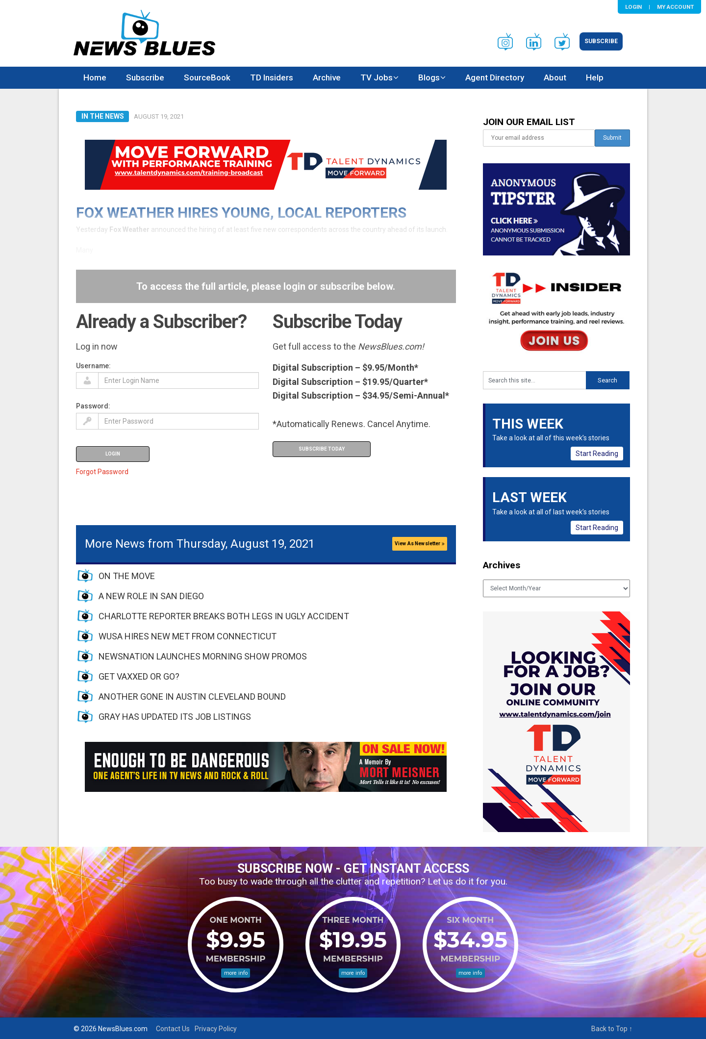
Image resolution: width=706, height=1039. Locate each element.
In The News (102, 116)
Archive (327, 77)
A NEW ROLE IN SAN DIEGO (151, 596)
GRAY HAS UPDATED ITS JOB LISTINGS (175, 716)
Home (94, 77)
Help (595, 77)
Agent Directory (494, 77)
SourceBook (207, 77)
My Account (675, 6)
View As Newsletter (420, 543)
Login (633, 6)
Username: (93, 366)
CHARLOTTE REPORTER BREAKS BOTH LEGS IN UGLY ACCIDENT (224, 616)
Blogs (429, 77)
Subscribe (601, 41)
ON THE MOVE (127, 576)
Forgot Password (102, 472)
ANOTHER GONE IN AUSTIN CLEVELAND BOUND (192, 696)
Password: (93, 406)
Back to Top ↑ (611, 1029)
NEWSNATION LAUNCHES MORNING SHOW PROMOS (203, 656)
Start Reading (597, 453)
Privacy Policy (216, 1029)
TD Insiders (271, 77)
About (555, 77)
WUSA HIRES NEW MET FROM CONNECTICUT (188, 636)
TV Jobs (376, 77)
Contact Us (173, 1029)
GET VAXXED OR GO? (139, 676)
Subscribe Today (322, 449)
